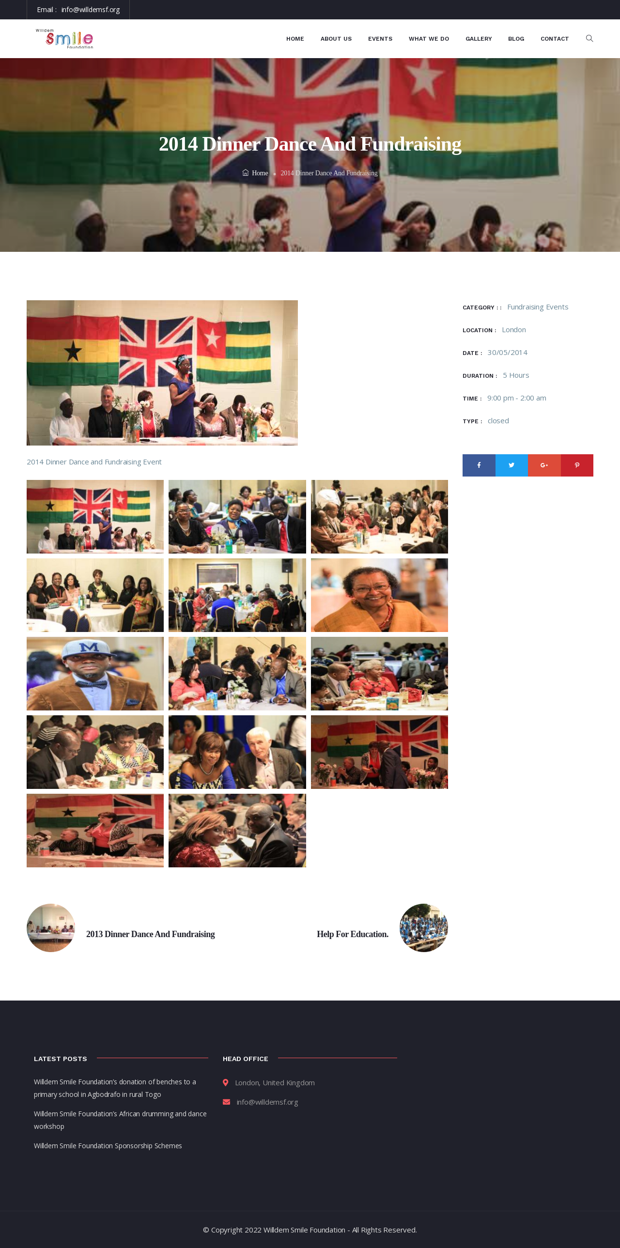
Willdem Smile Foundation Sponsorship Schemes (108, 1145)
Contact (555, 38)
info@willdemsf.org (91, 9)
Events (380, 38)
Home (295, 38)
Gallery (478, 38)
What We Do (429, 38)
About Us (336, 38)
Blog (516, 38)
